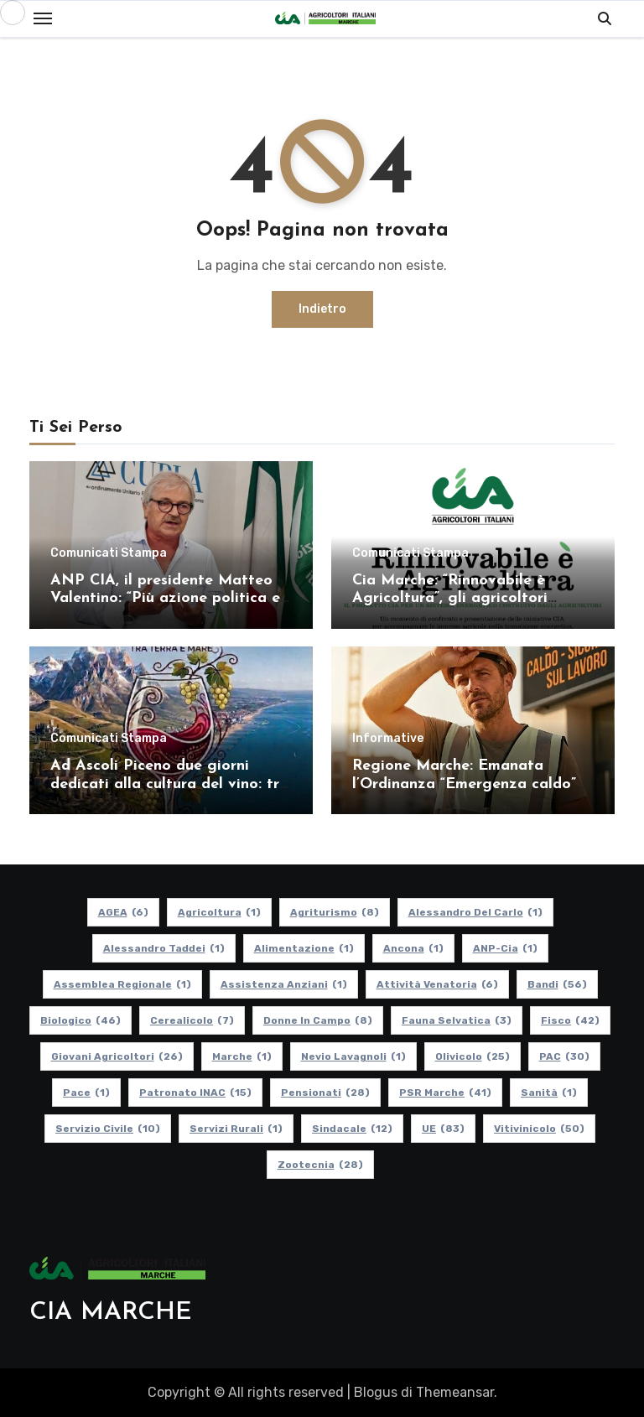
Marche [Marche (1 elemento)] (242, 1056)
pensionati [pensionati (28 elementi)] (325, 1092)
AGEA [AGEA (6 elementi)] (123, 912)
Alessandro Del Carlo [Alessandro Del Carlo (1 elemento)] (475, 912)
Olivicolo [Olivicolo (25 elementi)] (472, 1056)
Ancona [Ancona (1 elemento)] (413, 948)
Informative (387, 739)
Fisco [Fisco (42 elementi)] (570, 1020)
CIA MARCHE (110, 1313)
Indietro (322, 309)
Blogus (375, 1392)
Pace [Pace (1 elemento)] (86, 1092)
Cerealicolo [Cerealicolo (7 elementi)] (192, 1020)
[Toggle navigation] (42, 18)
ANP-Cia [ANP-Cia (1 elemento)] (505, 948)
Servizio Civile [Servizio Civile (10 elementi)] (107, 1128)
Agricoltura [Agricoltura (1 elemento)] (219, 912)
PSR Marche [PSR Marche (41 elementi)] (445, 1092)
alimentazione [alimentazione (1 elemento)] (304, 948)
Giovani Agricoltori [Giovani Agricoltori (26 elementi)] (117, 1056)
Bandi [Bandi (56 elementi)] (557, 984)
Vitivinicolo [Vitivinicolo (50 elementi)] (539, 1128)
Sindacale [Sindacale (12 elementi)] (352, 1128)
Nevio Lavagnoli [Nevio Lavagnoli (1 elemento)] (353, 1056)
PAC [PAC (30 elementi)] (564, 1056)
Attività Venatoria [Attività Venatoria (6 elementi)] (437, 984)
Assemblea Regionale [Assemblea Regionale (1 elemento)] (122, 984)
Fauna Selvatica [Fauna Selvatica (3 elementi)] (457, 1020)
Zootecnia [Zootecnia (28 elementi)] (320, 1164)
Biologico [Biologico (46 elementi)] (80, 1020)
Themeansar (455, 1392)
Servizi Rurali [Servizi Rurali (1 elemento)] (236, 1128)
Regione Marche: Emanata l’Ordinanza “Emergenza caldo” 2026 (464, 784)
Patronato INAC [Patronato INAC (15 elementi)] (195, 1092)
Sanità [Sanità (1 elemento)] (549, 1092)
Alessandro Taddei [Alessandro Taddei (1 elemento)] (164, 948)
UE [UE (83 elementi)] (443, 1128)
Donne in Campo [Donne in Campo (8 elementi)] (317, 1020)
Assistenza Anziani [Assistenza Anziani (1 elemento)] (284, 984)
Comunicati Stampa (108, 553)
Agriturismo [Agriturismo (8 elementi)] (334, 912)
